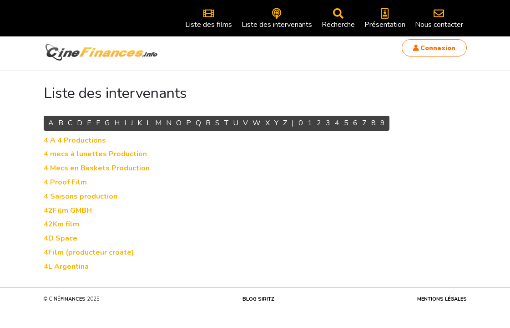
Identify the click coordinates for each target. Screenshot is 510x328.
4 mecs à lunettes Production (95, 154)
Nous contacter (439, 19)
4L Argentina (66, 266)
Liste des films (208, 19)
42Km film (61, 224)
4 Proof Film (65, 182)
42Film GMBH (68, 210)
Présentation (384, 19)
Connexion (434, 48)
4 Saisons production (80, 196)
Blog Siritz (258, 299)
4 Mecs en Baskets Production (97, 168)
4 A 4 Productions (75, 140)
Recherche (338, 19)
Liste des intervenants (277, 19)
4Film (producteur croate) (89, 252)
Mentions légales (442, 299)
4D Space (60, 238)
